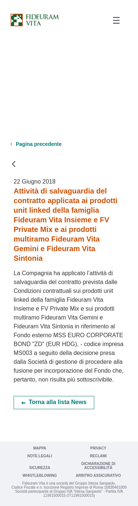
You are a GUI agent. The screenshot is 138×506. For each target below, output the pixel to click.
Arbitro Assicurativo (98, 475)
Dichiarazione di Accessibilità (98, 466)
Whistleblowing (39, 475)
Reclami (98, 456)
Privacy (98, 448)
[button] (113, 21)
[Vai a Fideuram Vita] (34, 20)
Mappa (39, 448)
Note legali (39, 456)
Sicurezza (39, 468)
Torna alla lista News (57, 402)
